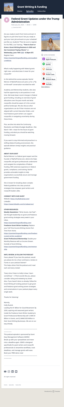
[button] (6, 20)
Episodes (30, 11)
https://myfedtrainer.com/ (19, 199)
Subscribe (42, 11)
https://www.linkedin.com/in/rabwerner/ (19, 204)
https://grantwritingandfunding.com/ (17, 223)
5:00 (22, 53)
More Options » (45, 87)
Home (19, 11)
